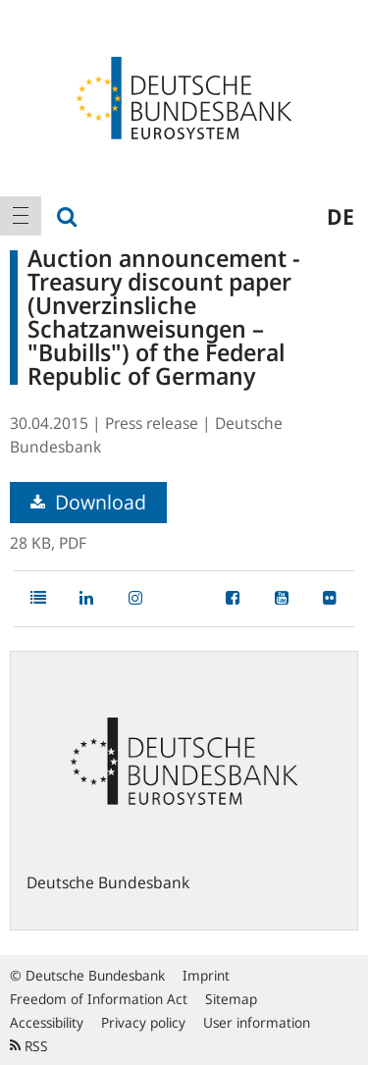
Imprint (206, 975)
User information (256, 1022)
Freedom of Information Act (98, 998)
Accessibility (46, 1022)
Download (88, 502)
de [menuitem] (340, 216)
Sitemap (231, 998)
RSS (29, 1046)
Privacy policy (143, 1022)
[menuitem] (20, 216)
